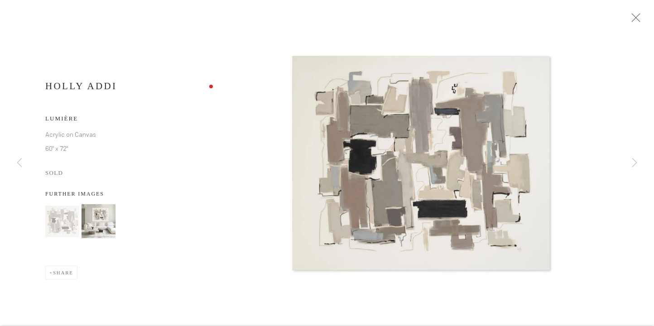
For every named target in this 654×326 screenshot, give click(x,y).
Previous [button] (19, 163)
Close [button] (636, 20)
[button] (62, 224)
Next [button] (634, 163)
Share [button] (63, 275)
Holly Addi (81, 88)
